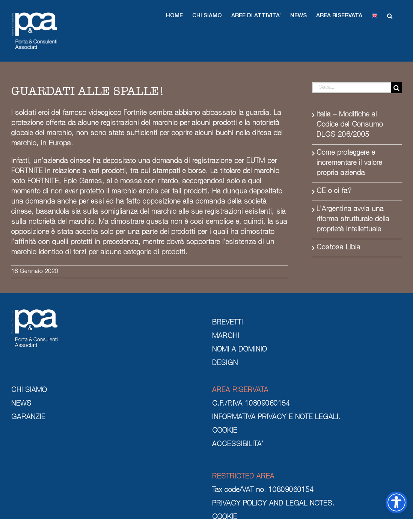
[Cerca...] (351, 87)
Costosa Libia (338, 247)
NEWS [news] (21, 404)
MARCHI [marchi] (225, 336)
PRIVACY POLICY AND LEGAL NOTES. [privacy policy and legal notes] (273, 504)
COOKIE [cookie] (224, 431)
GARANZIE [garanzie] (28, 417)
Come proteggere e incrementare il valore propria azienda (349, 163)
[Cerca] (396, 87)
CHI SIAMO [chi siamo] (29, 390)
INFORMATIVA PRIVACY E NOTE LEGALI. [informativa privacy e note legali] (276, 417)
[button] (174, 16)
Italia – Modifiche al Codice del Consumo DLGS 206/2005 (350, 125)
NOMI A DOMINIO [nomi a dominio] (239, 350)
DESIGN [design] (225, 363)
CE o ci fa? (334, 191)
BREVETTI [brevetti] (227, 323)
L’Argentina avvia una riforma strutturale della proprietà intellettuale (353, 219)
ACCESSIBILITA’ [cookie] (237, 444)
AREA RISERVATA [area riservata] (240, 390)
